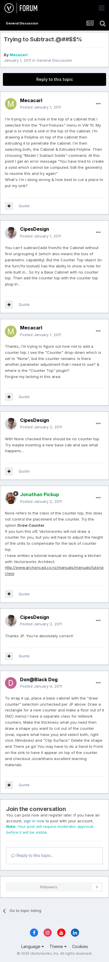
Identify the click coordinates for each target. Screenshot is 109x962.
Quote (24, 205)
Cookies (80, 946)
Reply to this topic (54, 79)
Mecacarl (19, 54)
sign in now (34, 821)
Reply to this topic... (32, 855)
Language (32, 946)
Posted (40, 107)
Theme (58, 946)
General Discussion (54, 60)
